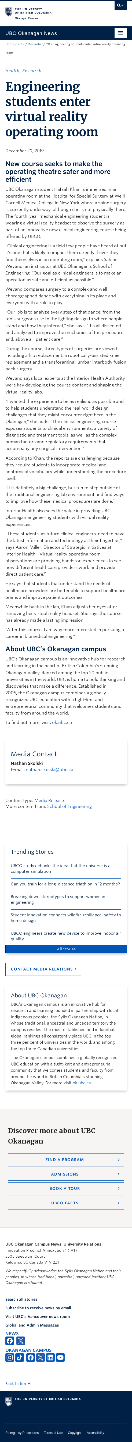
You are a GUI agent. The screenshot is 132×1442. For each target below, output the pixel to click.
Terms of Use (53, 1433)
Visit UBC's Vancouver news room (37, 1316)
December (35, 44)
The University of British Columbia (47, 11)
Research (32, 70)
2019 (21, 44)
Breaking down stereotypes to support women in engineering (58, 899)
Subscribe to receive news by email (38, 1308)
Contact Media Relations (42, 969)
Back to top (18, 1383)
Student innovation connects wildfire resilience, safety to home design (66, 918)
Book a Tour (65, 1188)
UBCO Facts (64, 1203)
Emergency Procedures (22, 1433)
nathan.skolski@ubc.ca (49, 769)
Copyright (75, 1433)
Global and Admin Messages (32, 1325)
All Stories (66, 949)
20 (48, 44)
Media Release (49, 800)
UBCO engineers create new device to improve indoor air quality (66, 936)
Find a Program (65, 1160)
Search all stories (21, 1299)
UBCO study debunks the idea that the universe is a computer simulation (61, 868)
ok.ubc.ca (62, 722)
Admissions (65, 1174)
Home (9, 44)
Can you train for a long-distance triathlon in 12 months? (65, 884)
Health (12, 70)
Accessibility (95, 1433)
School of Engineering (69, 806)
